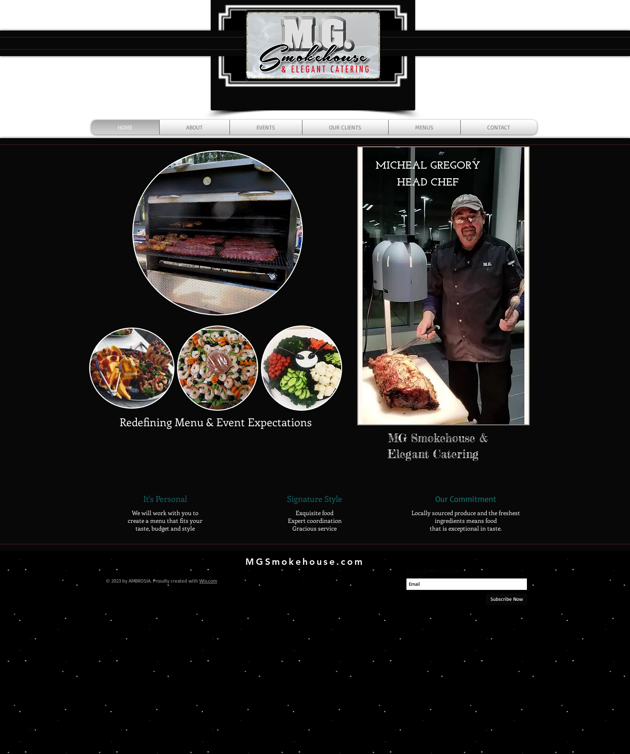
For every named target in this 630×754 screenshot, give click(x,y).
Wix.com (208, 581)
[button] (443, 285)
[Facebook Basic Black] (302, 580)
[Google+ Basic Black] (327, 580)
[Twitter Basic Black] (314, 580)
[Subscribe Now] (506, 599)
